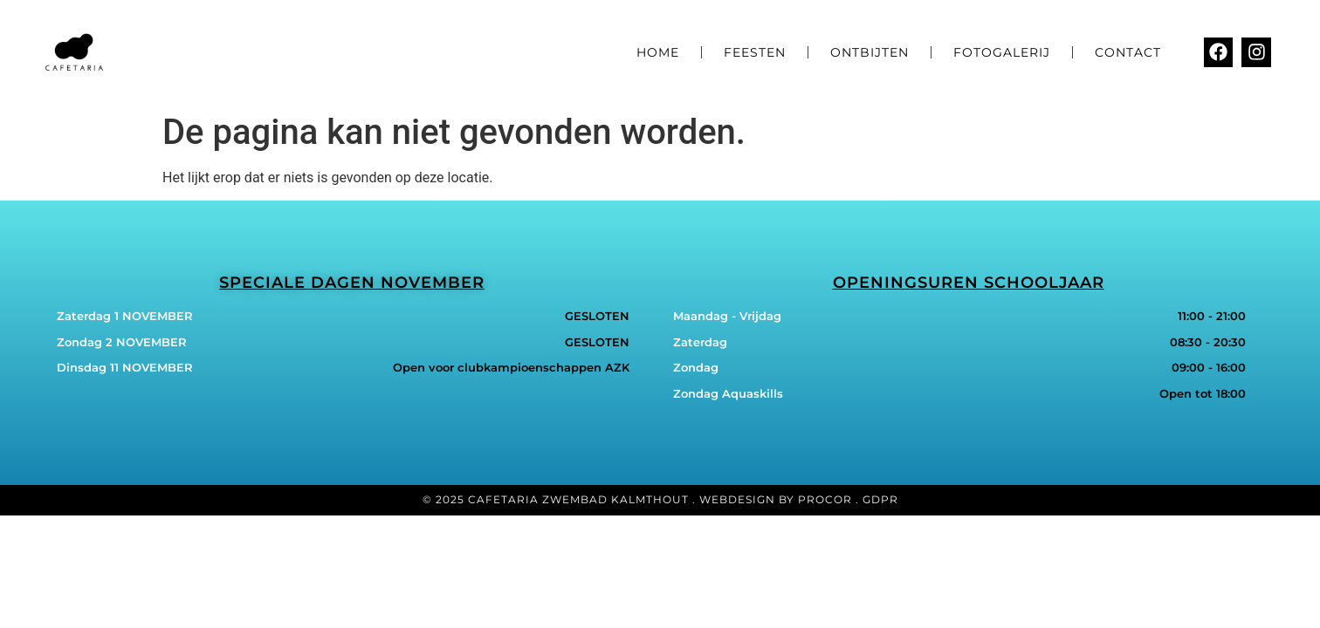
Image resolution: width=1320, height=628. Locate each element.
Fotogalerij (1001, 52)
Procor (825, 499)
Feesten (755, 52)
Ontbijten (869, 52)
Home (657, 52)
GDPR (880, 499)
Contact (1128, 52)
